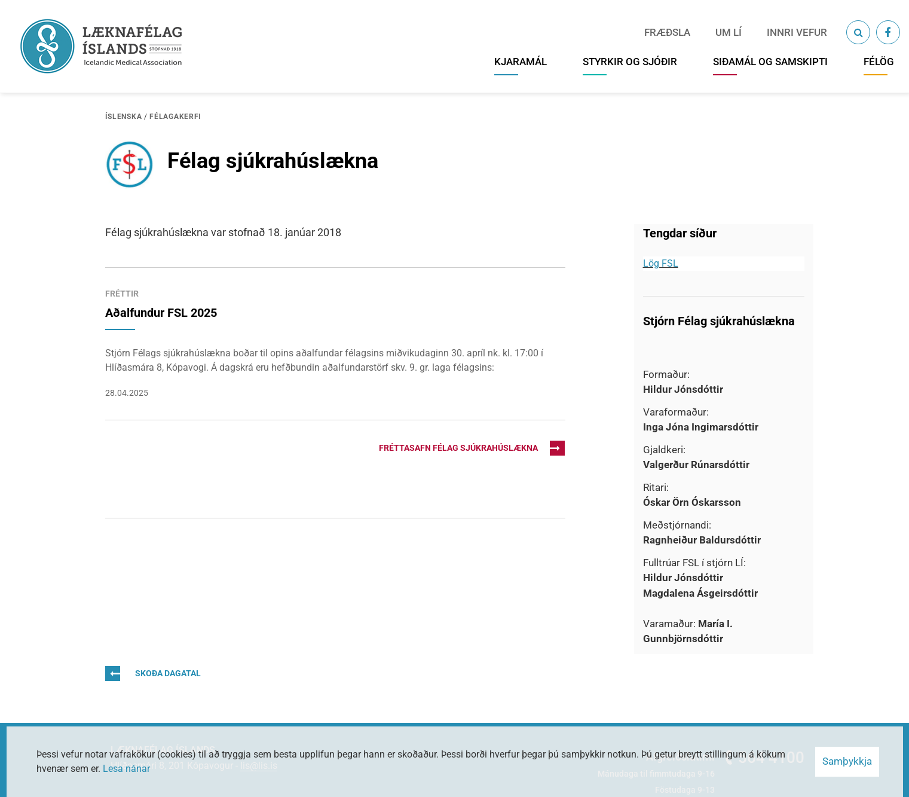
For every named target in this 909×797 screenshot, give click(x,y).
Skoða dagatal (153, 673)
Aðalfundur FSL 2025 (161, 313)
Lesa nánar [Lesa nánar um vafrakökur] (126, 768)
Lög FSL (660, 263)
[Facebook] (888, 32)
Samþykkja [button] (847, 761)
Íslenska (123, 116)
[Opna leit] (858, 32)
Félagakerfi (175, 116)
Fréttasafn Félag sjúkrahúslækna (472, 448)
